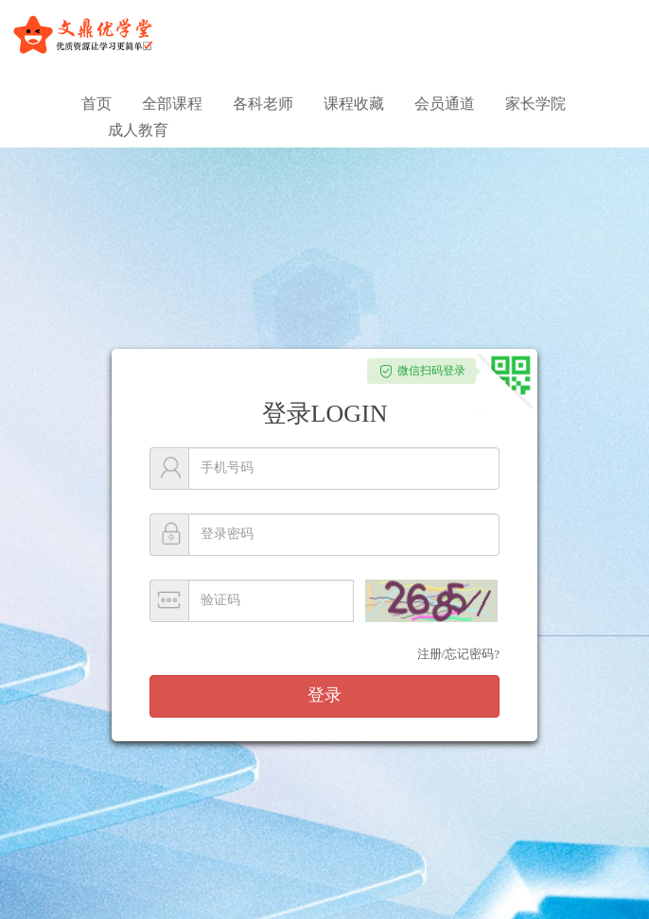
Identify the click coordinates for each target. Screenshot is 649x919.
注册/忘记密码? (458, 654)
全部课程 (172, 103)
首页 (96, 103)
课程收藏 (354, 103)
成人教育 (138, 130)
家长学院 (535, 103)
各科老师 (263, 103)
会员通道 (444, 103)
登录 (324, 694)
